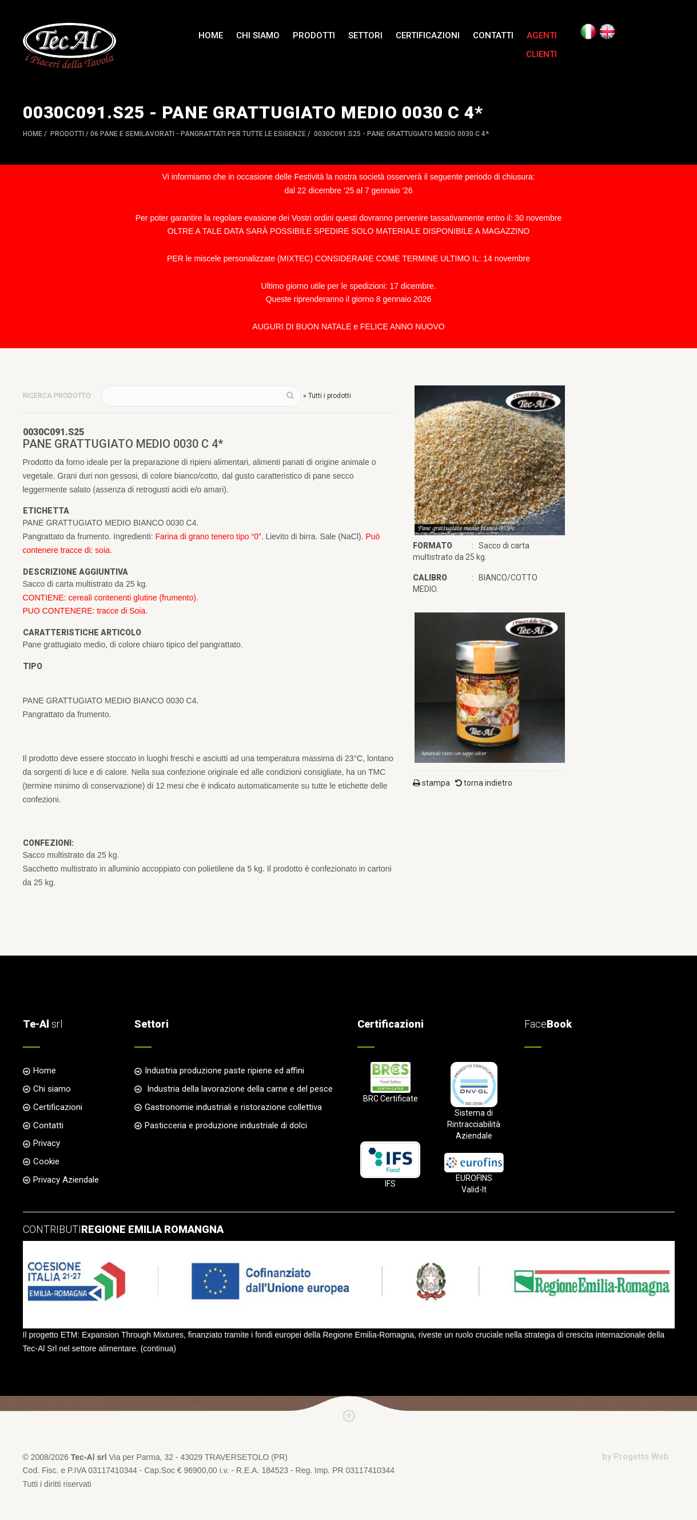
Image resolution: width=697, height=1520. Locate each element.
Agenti (542, 35)
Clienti (541, 54)
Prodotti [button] (314, 35)
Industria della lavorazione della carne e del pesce (239, 1089)
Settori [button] (365, 35)
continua (158, 1348)
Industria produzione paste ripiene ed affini (224, 1070)
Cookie (46, 1161)
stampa (431, 782)
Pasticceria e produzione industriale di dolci (226, 1125)
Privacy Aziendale (66, 1180)
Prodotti (67, 134)
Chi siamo (258, 35)
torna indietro (483, 782)
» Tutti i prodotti (327, 396)
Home (210, 35)
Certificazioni (428, 35)
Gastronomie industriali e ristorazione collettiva (233, 1107)
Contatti (493, 35)
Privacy (46, 1143)
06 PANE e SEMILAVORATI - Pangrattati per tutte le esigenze (198, 134)
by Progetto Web (635, 1456)
